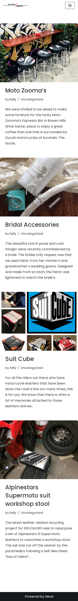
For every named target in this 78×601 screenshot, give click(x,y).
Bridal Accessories (32, 225)
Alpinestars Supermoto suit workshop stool (28, 495)
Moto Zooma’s (26, 90)
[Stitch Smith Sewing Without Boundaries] (16, 5)
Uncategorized (32, 99)
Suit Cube (19, 359)
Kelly (13, 99)
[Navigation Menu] (70, 5)
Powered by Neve (39, 596)
